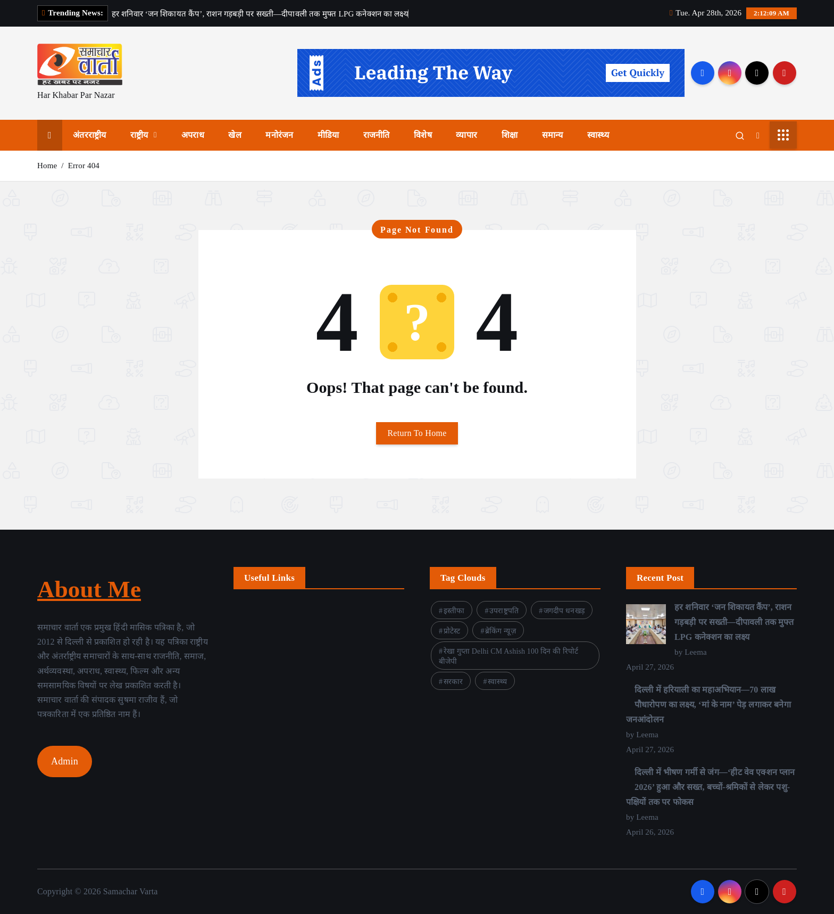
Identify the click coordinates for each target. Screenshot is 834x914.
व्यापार (466, 134)
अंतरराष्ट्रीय (89, 134)
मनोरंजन (279, 134)
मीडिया (328, 134)
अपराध (192, 134)
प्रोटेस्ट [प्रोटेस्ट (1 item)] (452, 631)
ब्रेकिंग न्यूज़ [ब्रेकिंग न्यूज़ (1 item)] (500, 631)
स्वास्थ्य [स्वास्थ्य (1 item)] (497, 682)
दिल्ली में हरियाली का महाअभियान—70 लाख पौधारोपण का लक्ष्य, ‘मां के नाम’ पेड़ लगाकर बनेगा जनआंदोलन (708, 704)
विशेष (422, 134)
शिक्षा (510, 134)
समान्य (552, 134)
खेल (234, 134)
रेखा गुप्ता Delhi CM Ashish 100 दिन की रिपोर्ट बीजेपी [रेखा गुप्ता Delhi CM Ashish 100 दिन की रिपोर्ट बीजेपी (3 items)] (508, 656)
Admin (64, 761)
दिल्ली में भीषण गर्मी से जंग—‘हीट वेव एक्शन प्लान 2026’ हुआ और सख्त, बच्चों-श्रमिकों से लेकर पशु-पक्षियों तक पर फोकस (710, 787)
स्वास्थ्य (598, 134)
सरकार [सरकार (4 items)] (453, 682)
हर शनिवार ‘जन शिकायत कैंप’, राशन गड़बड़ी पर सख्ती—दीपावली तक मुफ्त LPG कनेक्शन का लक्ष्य (734, 622)
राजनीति (376, 134)
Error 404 (83, 165)
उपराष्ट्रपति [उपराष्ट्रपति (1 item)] (504, 611)
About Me (89, 589)
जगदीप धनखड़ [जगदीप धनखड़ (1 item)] (564, 611)
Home (47, 165)
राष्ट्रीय (139, 134)
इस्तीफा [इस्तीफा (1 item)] (454, 611)
